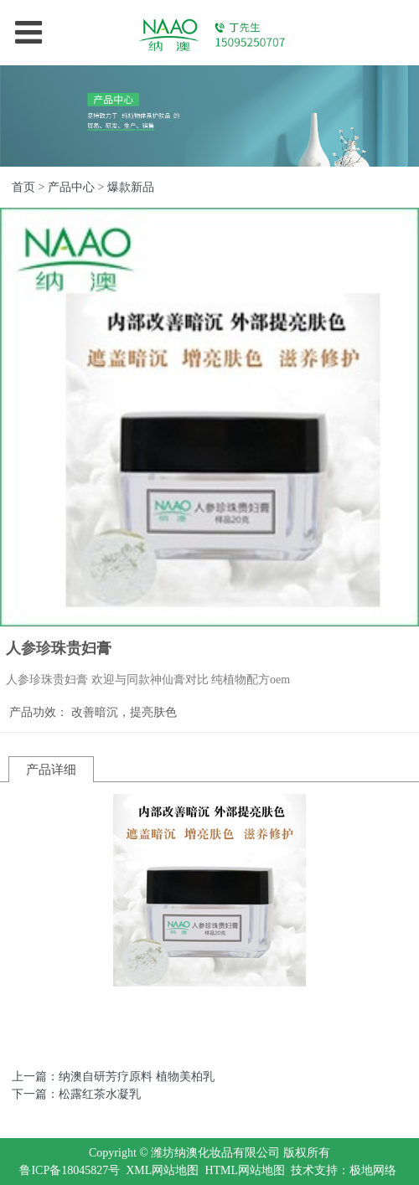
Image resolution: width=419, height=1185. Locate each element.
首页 (23, 187)
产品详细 (51, 769)
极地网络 (372, 1170)
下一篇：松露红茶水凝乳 (76, 1094)
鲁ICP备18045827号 (69, 1170)
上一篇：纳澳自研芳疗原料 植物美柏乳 (113, 1076)
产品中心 (71, 187)
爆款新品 (130, 187)
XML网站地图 (162, 1170)
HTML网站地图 (244, 1170)
